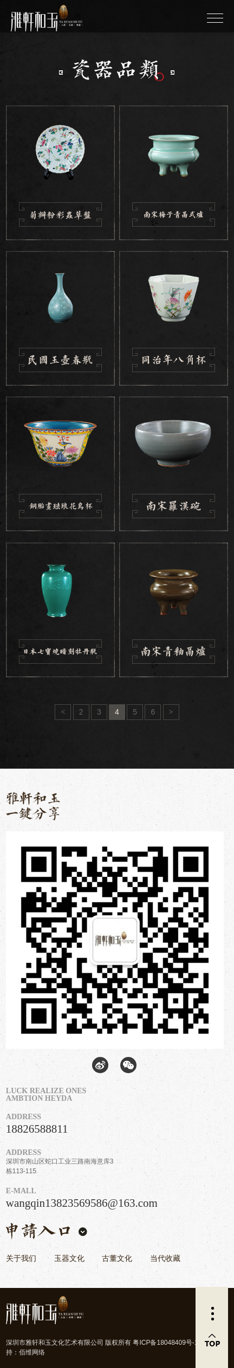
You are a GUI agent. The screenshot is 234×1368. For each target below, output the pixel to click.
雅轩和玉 (38, 16)
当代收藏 (165, 1258)
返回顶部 (212, 1340)
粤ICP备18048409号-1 (165, 1342)
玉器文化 (69, 1258)
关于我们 (21, 1258)
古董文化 (117, 1258)
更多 (212, 1313)
